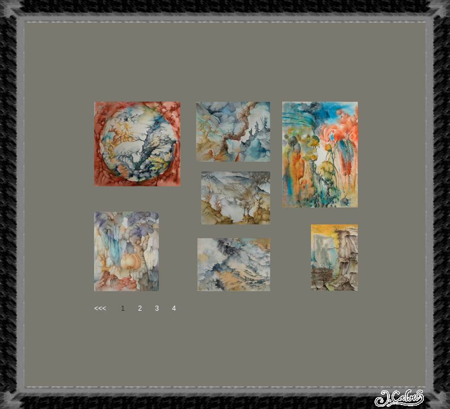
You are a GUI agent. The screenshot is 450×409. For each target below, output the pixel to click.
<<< (100, 308)
